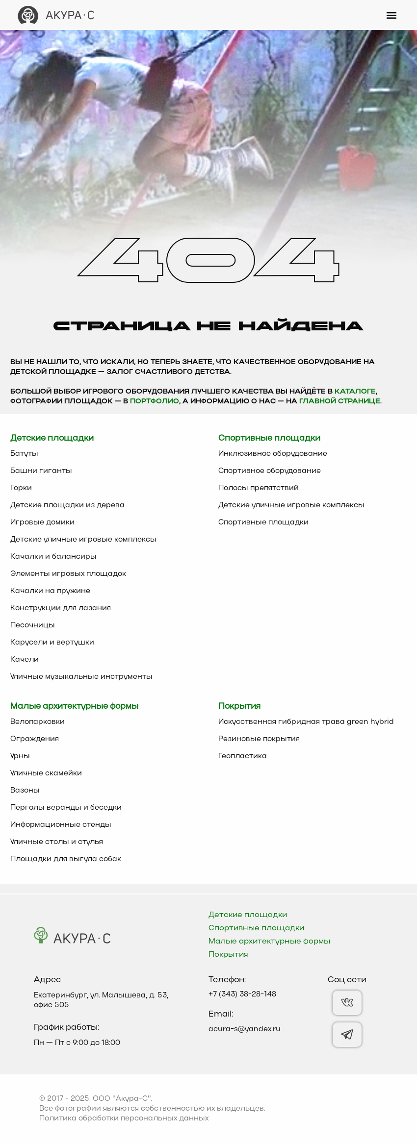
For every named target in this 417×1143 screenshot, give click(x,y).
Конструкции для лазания (60, 608)
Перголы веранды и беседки (66, 808)
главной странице (339, 401)
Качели (24, 660)
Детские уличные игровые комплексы (83, 540)
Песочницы (32, 625)
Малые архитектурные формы (269, 941)
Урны (20, 756)
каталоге (355, 392)
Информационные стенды (60, 825)
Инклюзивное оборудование (272, 454)
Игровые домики (42, 522)
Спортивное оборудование (269, 471)
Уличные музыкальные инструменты (81, 677)
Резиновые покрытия (259, 739)
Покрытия (228, 955)
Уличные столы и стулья (56, 842)
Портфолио (154, 401)
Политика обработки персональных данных (123, 1118)
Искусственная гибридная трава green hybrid (306, 722)
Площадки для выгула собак (65, 859)
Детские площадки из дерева (67, 505)
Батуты (24, 454)
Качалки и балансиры (53, 557)
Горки (21, 488)
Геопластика (242, 756)
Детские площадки (247, 915)
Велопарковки (37, 722)
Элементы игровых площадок (68, 574)
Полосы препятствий (258, 488)
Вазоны (25, 791)
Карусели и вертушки (52, 642)
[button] (392, 15)
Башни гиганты (41, 471)
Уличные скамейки (46, 773)
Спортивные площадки (263, 522)
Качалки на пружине (50, 591)
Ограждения (34, 739)
